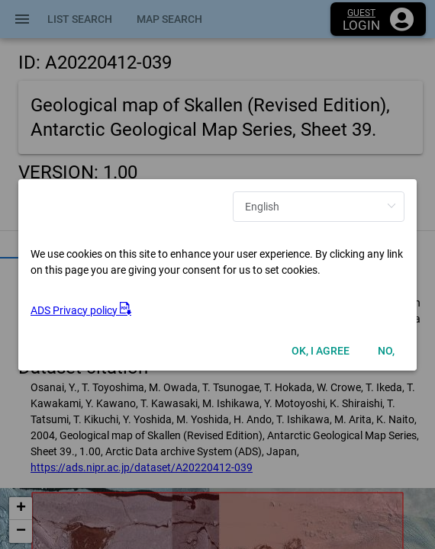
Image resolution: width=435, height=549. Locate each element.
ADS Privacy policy (81, 310)
